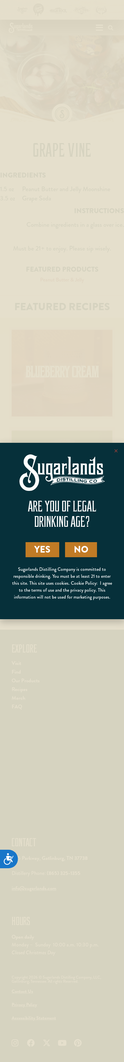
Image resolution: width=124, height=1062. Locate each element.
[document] (62, 531)
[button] (116, 451)
